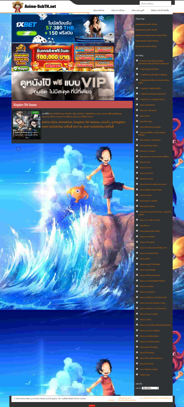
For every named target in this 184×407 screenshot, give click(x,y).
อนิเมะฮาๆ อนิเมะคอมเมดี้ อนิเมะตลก (153, 248)
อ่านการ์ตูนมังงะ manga (148, 369)
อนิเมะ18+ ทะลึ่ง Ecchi (148, 110)
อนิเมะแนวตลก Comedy (149, 314)
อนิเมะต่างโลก (145, 162)
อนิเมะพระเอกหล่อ (146, 179)
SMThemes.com (125, 398)
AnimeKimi (65, 122)
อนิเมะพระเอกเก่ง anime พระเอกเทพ (153, 184)
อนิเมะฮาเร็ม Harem (147, 242)
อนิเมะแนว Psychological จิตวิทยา (152, 281)
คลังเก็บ (138, 388)
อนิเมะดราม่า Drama (147, 151)
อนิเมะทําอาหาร (146, 168)
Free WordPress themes (149, 398)
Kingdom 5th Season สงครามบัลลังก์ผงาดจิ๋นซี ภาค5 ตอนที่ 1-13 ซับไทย (26, 135)
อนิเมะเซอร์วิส (145, 259)
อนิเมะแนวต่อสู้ (145, 320)
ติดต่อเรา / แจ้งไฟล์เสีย (160, 10)
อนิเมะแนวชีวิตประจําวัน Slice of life (153, 297)
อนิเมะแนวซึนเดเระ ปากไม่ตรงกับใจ (153, 309)
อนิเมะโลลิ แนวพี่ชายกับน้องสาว (151, 358)
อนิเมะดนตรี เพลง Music (149, 146)
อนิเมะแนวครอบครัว (147, 292)
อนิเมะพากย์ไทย (117, 10)
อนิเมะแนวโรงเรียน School (150, 342)
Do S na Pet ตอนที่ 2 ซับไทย (146, 46)
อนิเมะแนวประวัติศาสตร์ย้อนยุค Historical (155, 325)
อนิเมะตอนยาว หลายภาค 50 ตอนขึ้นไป (154, 157)
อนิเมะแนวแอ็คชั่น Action (149, 336)
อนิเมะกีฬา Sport (146, 122)
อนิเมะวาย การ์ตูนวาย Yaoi (150, 220)
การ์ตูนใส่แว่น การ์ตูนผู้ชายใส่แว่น (152, 99)
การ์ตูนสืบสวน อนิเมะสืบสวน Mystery (153, 75)
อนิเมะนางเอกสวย (146, 173)
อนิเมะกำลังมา (145, 116)
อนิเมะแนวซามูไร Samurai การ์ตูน (152, 303)
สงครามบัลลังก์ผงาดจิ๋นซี (98, 126)
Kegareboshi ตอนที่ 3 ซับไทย (146, 30)
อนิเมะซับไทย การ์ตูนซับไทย (150, 140)
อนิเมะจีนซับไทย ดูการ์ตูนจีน (150, 127)
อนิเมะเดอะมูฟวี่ (138, 10)
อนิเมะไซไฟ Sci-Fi (146, 364)
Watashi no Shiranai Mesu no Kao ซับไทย (151, 35)
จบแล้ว (105, 122)
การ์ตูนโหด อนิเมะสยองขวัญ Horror (153, 94)
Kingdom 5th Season (86, 122)
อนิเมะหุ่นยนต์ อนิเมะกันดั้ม (150, 231)
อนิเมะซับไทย (98, 10)
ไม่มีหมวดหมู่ (145, 375)
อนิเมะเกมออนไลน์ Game (149, 253)
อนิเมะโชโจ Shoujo (147, 353)
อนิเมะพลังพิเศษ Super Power (151, 190)
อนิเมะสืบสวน (145, 226)
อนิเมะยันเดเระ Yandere (148, 201)
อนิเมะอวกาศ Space (147, 237)
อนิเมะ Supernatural (147, 105)
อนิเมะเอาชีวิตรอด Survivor (150, 275)
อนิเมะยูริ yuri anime (147, 206)
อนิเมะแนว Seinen (147, 286)
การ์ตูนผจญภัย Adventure (149, 69)
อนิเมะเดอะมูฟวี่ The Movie (150, 264)
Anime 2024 (49, 122)
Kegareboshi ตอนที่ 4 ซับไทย (146, 24)
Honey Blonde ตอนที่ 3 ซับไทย (147, 41)
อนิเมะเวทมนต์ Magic (148, 270)
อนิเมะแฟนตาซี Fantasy (149, 347)
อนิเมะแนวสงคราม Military (150, 331)
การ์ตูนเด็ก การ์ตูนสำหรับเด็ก (150, 88)
